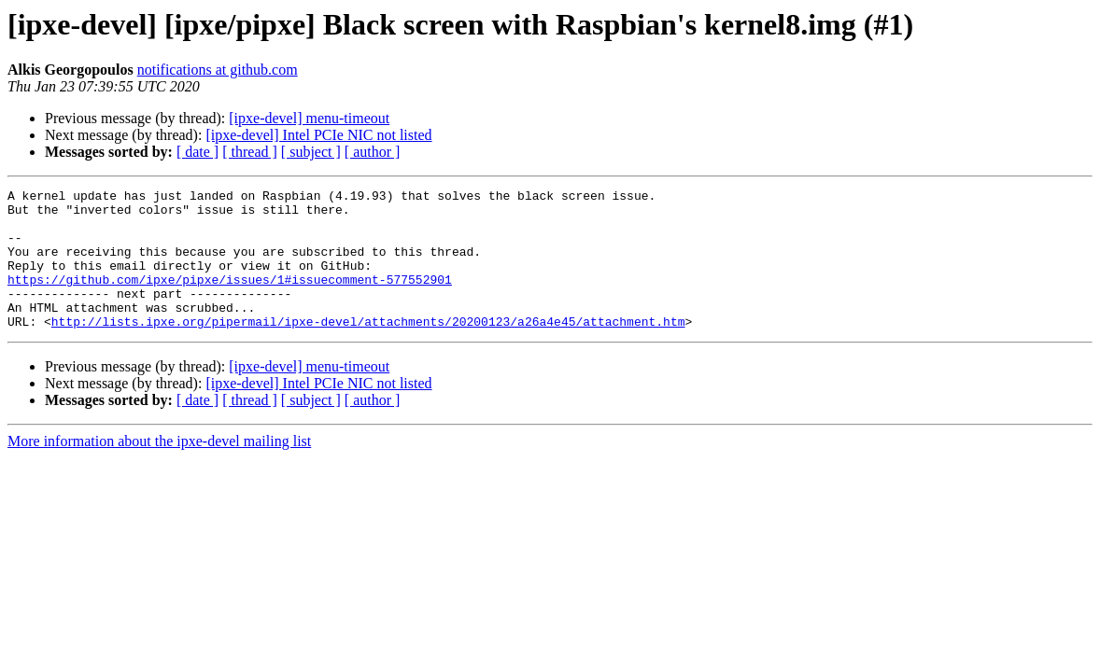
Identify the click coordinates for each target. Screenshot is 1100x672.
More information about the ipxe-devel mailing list (159, 469)
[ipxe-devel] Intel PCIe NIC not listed (318, 135)
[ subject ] (311, 152)
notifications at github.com (217, 69)
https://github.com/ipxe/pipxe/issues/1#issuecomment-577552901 (229, 298)
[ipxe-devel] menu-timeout (309, 118)
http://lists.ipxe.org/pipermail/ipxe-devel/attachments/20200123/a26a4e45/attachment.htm (368, 349)
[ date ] (197, 152)
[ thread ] (249, 152)
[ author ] (373, 152)
